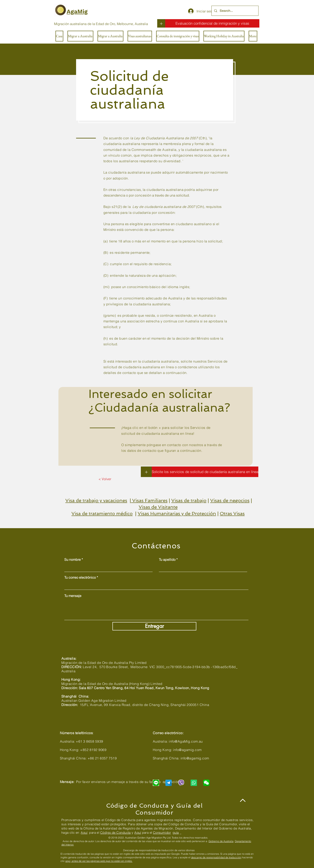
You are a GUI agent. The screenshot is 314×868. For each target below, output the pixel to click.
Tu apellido (167, 559)
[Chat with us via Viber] (181, 783)
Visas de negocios (229, 500)
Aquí (84, 833)
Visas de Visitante (158, 507)
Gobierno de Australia (221, 841)
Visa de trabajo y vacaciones (96, 500)
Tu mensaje (72, 595)
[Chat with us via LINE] (156, 783)
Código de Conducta (115, 833)
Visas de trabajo (188, 500)
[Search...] (234, 11)
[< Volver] (104, 478)
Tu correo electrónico (80, 577)
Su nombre (72, 559)
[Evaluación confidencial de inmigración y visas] (212, 23)
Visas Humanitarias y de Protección (177, 513)
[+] (161, 23)
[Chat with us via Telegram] (168, 783)
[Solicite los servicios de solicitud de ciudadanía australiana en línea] (205, 472)
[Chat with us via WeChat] (206, 783)
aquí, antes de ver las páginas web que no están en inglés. (98, 861)
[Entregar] (154, 626)
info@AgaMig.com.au (186, 741)
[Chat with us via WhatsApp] (194, 783)
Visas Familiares (150, 500)
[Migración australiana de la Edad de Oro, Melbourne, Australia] (101, 24)
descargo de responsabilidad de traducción (216, 857)
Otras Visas (232, 513)
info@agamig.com (187, 750)
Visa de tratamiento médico (102, 513)
